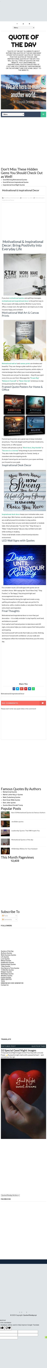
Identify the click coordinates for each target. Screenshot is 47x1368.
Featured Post (8, 1046)
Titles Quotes (5, 966)
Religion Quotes (6, 972)
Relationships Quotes (8, 964)
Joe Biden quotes (17, 822)
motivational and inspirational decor (15, 301)
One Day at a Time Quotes (10, 968)
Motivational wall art (9, 363)
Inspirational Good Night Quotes (14, 185)
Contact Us (5, 985)
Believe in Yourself (9, 381)
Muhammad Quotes (10, 792)
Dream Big (34, 378)
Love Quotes (5, 959)
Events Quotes (6, 977)
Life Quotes (5, 957)
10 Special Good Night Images (18, 1050)
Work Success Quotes (8, 955)
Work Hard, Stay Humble (32, 448)
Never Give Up (24, 381)
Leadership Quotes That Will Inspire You (25, 831)
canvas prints (25, 363)
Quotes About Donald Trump (13, 805)
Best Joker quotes (9, 803)
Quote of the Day (23, 41)
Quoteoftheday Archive (38, 1046)
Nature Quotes (6, 960)
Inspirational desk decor (11, 514)
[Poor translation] (8, 1328)
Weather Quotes (6, 976)
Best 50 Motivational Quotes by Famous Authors (28, 812)
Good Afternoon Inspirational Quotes (15, 182)
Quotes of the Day (7, 951)
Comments (7, 919)
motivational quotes (16, 298)
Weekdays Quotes (7, 974)
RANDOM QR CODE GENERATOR (12, 983)
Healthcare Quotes (7, 962)
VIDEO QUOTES (6, 979)
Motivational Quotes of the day (22, 840)
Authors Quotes (6, 953)
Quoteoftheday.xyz (30, 1315)
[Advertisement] (23, 11)
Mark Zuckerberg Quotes (11, 797)
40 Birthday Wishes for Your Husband (24, 849)
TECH (3, 981)
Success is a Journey (10, 450)
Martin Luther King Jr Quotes (13, 795)
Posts (5, 916)
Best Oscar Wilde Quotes (11, 800)
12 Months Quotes (7, 970)
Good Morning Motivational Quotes (15, 180)
